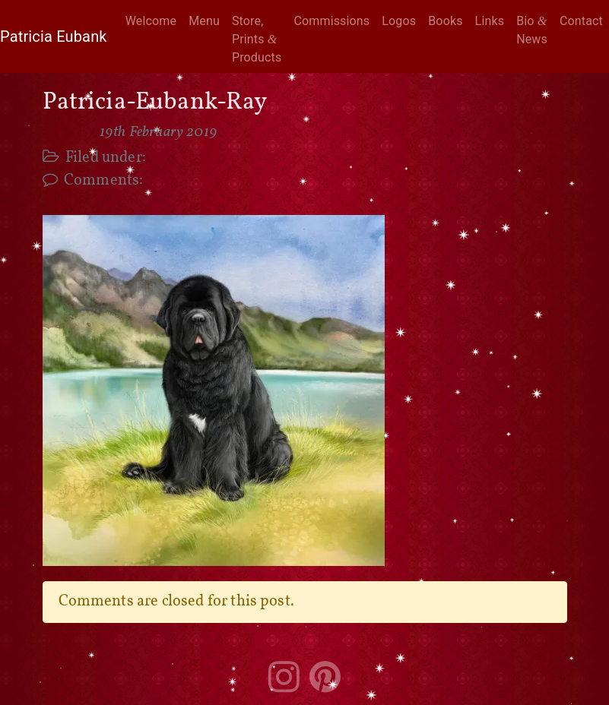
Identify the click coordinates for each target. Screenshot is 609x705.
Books (445, 21)
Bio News (531, 30)
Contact (581, 21)
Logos (399, 21)
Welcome (150, 21)
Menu (204, 21)
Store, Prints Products (256, 39)
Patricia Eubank (53, 36)
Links (490, 21)
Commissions (331, 21)
